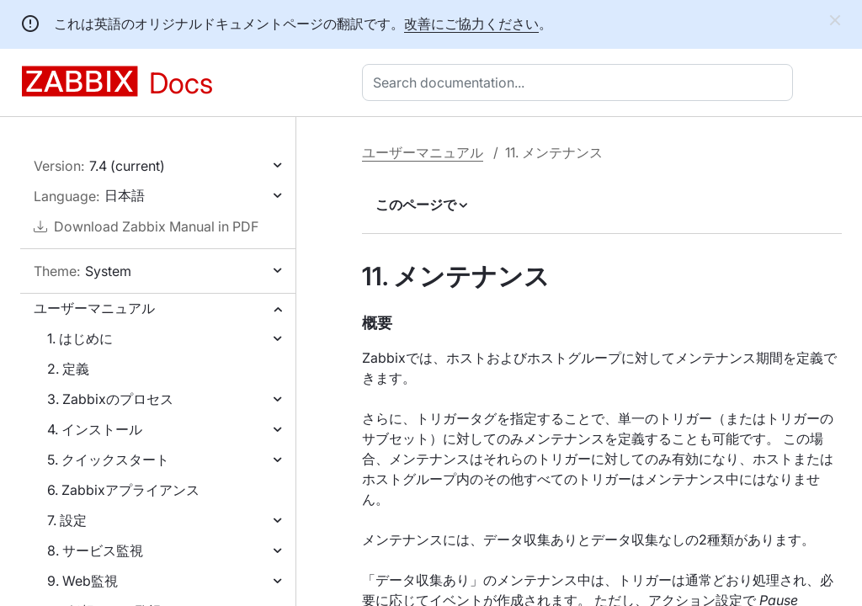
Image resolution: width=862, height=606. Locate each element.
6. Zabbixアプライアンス (123, 489)
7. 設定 (67, 520)
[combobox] (581, 82)
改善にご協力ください (471, 23)
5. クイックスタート (108, 459)
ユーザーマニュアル (94, 308)
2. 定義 (68, 368)
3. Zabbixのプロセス (110, 399)
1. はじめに (80, 338)
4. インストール (94, 429)
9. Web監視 (82, 580)
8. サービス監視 (95, 550)
